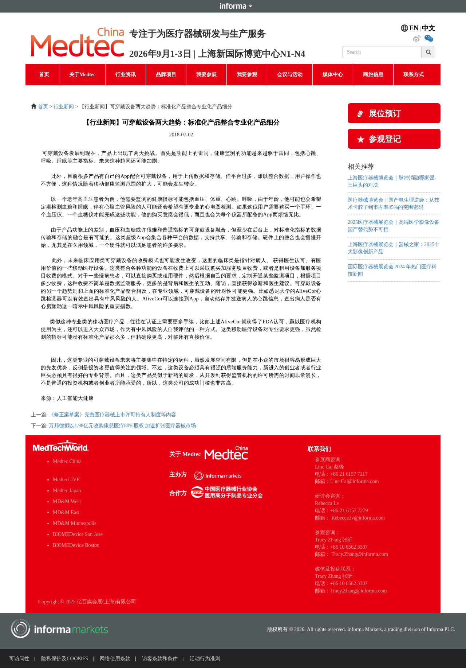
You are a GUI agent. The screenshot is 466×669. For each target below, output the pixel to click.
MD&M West (67, 501)
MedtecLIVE (66, 479)
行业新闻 (64, 106)
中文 (428, 28)
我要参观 (247, 74)
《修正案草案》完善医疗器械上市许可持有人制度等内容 (112, 414)
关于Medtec (82, 74)
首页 (44, 74)
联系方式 (413, 74)
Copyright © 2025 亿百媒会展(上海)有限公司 (87, 601)
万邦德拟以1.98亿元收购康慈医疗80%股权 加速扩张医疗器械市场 (122, 425)
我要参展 (206, 74)
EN (413, 28)
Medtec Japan (67, 490)
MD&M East (66, 512)
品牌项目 (166, 74)
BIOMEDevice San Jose (78, 534)
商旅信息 (373, 74)
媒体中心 (333, 74)
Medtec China (67, 461)
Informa (233, 6)
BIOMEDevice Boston (76, 545)
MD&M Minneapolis (74, 523)
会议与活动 (290, 74)
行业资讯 (125, 74)
